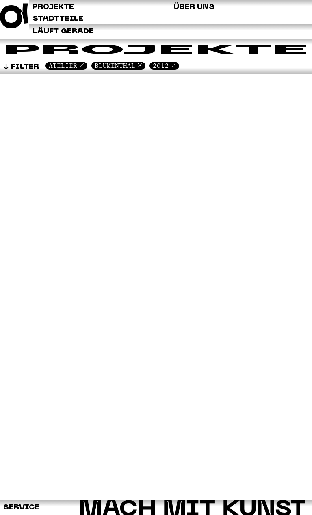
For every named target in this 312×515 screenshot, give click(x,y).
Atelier (63, 65)
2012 (161, 65)
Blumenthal (115, 65)
